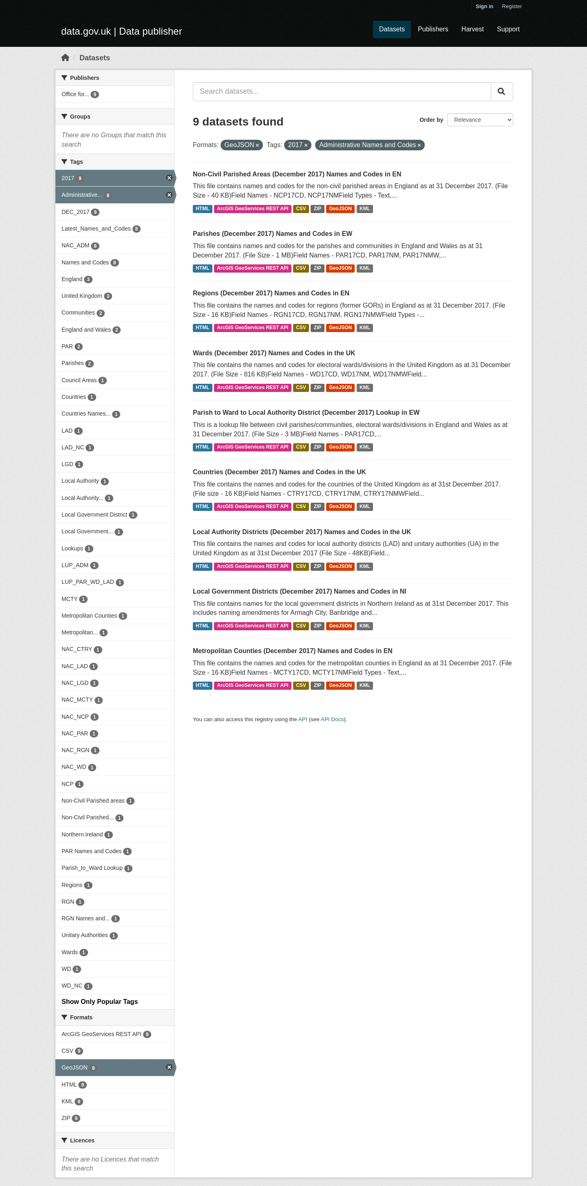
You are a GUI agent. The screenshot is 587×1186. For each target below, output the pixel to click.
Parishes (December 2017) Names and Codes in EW (272, 233)
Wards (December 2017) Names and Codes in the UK (274, 353)
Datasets (392, 29)
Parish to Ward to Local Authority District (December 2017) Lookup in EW (306, 412)
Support (508, 29)
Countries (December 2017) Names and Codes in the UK (279, 472)
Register (512, 6)
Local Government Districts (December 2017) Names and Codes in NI (299, 591)
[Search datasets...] (342, 91)
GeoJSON (340, 208)
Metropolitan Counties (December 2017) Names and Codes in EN (293, 650)
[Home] (65, 58)
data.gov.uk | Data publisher (121, 31)
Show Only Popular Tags (100, 1001)
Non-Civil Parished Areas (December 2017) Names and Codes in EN (297, 174)
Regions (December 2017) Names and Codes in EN (271, 293)
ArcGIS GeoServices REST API (252, 208)
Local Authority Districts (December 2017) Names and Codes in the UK (302, 531)
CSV (301, 208)
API (302, 719)
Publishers (433, 29)
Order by (431, 120)
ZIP (318, 208)
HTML (202, 208)
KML (365, 208)
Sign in (484, 6)
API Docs (332, 719)
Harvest (472, 29)
